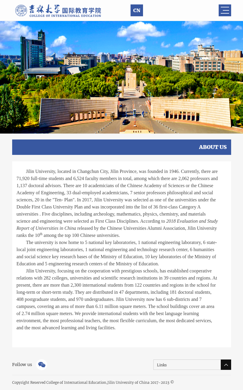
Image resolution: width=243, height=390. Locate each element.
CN (136, 10)
